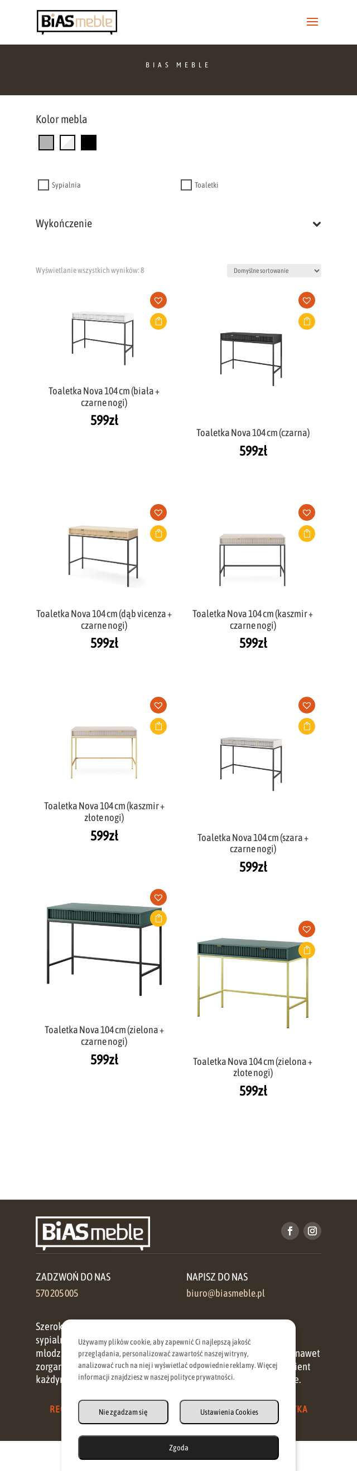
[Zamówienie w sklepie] (274, 270)
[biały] (67, 142)
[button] (162, 304)
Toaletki (207, 184)
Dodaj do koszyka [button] (158, 321)
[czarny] (88, 142)
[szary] (46, 142)
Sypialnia (66, 184)
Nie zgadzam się (123, 1412)
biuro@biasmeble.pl (225, 1293)
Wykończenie (178, 223)
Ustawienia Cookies (229, 1412)
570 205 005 (57, 1293)
